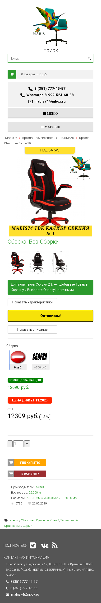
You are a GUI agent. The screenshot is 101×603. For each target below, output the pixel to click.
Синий (54, 520)
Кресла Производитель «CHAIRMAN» (48, 138)
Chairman (28, 520)
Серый (27, 526)
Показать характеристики (32, 302)
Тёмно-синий (69, 520)
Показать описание (32, 329)
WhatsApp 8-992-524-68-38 (50, 95)
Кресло (14, 520)
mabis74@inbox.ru (50, 101)
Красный (42, 520)
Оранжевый (12, 526)
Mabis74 (11, 138)
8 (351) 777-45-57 (49, 88)
